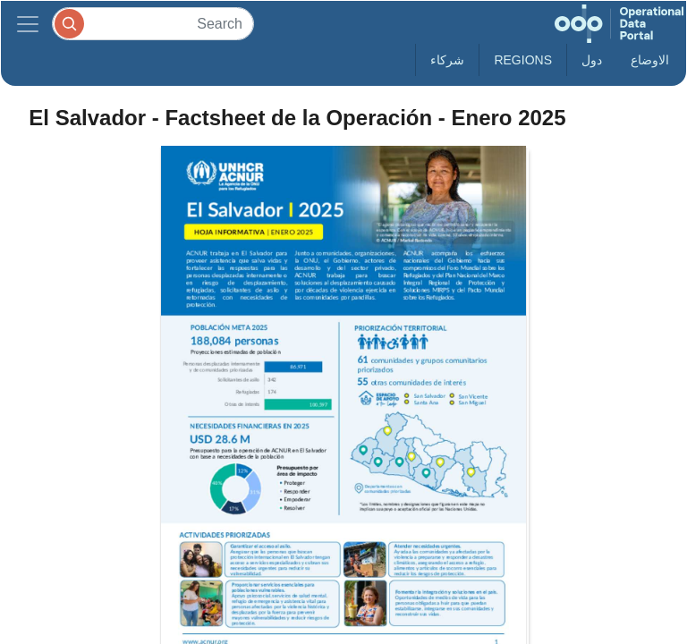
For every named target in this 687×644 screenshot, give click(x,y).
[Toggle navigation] (28, 24)
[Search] (153, 23)
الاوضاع (650, 60)
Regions (523, 60)
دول (591, 60)
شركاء (447, 60)
